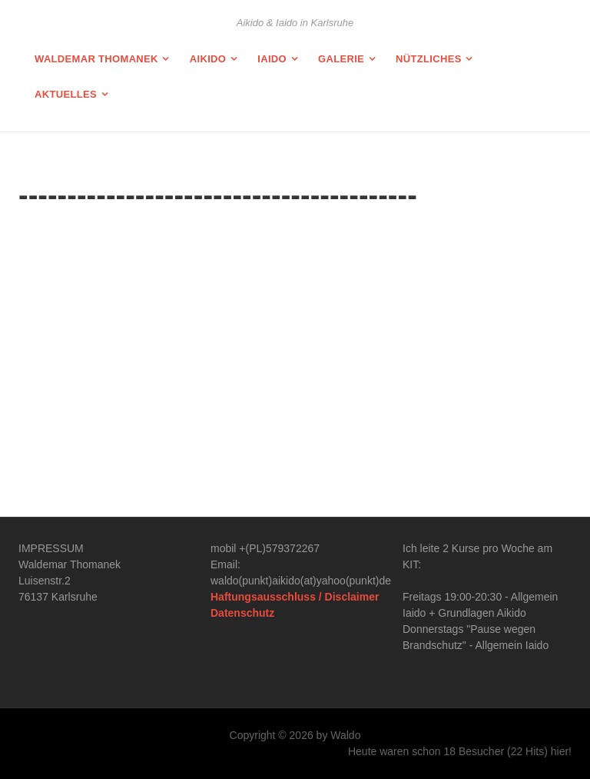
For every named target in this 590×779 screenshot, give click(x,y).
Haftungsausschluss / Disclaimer (294, 597)
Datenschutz (242, 613)
